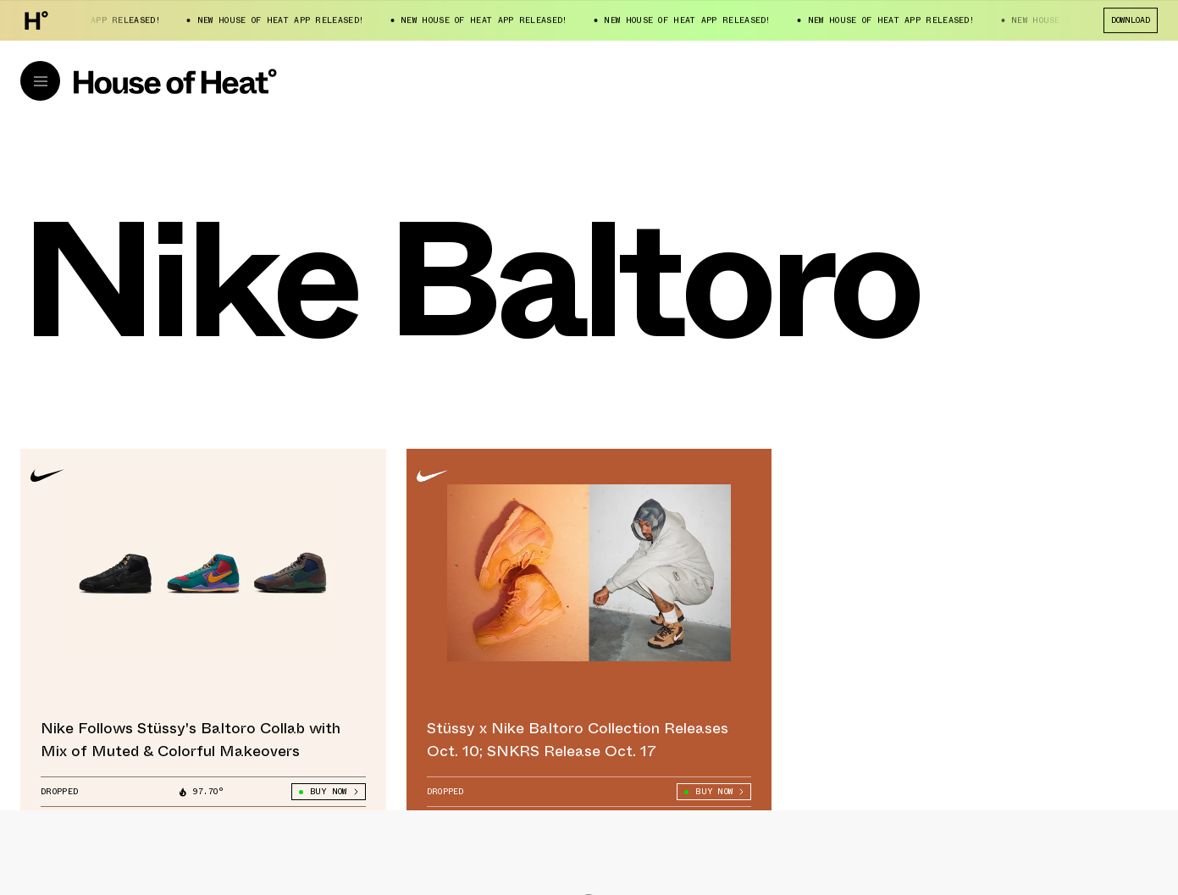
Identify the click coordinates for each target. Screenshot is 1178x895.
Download (1130, 20)
